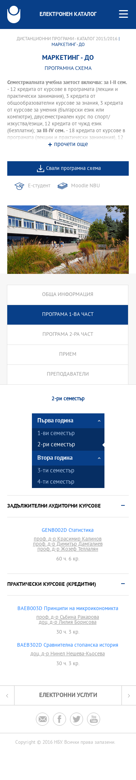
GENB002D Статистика (68, 530)
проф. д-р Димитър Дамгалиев (68, 544)
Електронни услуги (68, 695)
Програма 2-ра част (67, 334)
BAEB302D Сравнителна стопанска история (67, 645)
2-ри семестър (56, 445)
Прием (68, 354)
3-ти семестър (55, 471)
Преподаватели (68, 374)
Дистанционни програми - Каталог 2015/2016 (67, 39)
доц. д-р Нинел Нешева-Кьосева (67, 654)
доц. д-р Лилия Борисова (67, 622)
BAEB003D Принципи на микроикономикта (67, 609)
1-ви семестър (56, 434)
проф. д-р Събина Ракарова (67, 617)
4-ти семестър (55, 482)
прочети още (71, 145)
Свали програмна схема (73, 168)
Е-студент (39, 186)
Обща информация (67, 294)
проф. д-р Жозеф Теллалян (67, 549)
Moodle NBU (85, 186)
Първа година (55, 421)
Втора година (55, 458)
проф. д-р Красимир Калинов (68, 539)
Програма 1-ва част (68, 314)
